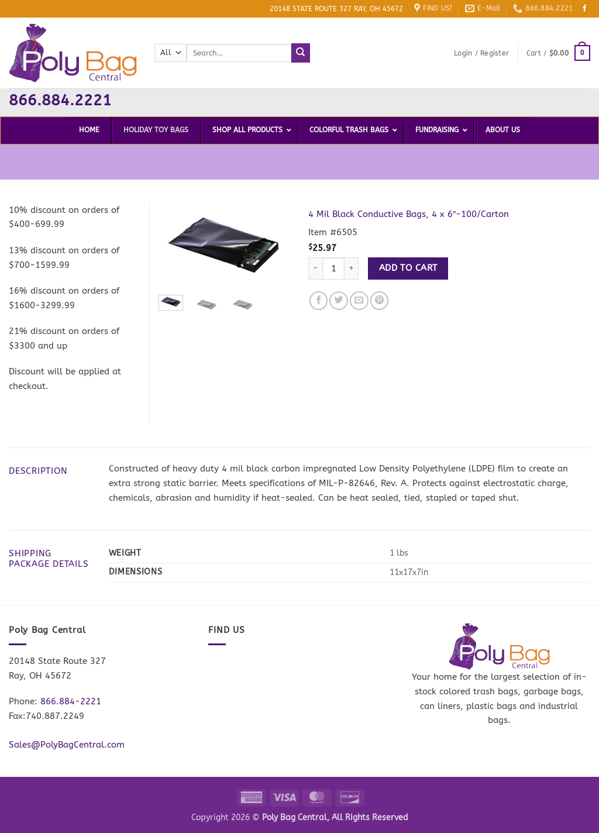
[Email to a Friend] (359, 300)
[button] (481, 53)
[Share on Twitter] (338, 300)
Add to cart (408, 268)
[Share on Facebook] (318, 300)
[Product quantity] (333, 268)
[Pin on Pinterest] (379, 300)
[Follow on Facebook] (584, 8)
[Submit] (301, 52)
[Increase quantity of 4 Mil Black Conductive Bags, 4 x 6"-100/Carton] (352, 268)
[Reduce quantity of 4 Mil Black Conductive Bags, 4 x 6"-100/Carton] (315, 268)
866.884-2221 (70, 701)
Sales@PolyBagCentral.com (67, 744)
